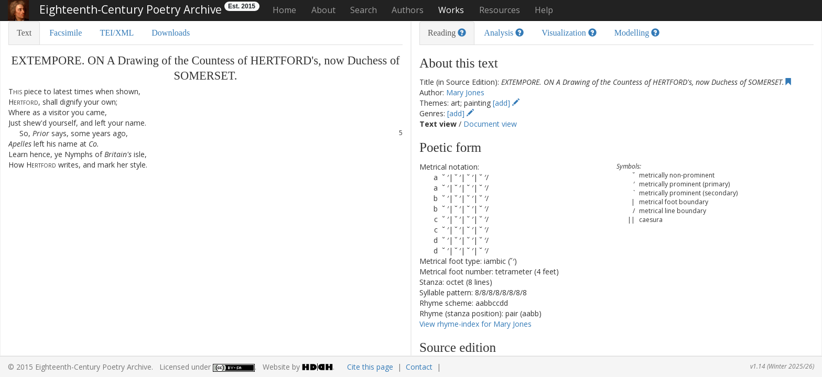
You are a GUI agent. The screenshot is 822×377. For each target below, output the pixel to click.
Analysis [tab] (504, 32)
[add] (506, 103)
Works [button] (451, 10)
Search (363, 10)
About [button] (323, 10)
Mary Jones (465, 92)
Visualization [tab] (569, 32)
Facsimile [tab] (65, 32)
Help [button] (544, 10)
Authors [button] (408, 10)
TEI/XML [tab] (117, 32)
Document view (490, 124)
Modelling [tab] (637, 32)
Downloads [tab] (171, 32)
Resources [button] (499, 10)
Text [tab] (24, 32)
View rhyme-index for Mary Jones (475, 324)
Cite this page (370, 367)
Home (284, 10)
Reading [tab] (447, 32)
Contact (419, 367)
